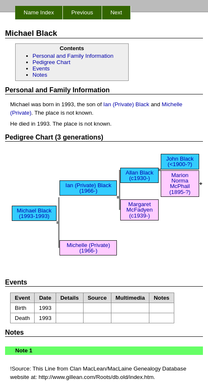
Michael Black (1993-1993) (34, 213)
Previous (82, 12)
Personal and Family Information (72, 56)
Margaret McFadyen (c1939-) (140, 210)
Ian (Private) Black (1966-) (88, 188)
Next (116, 12)
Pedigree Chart (51, 62)
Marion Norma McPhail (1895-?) (179, 183)
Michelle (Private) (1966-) (88, 248)
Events (41, 68)
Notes (39, 75)
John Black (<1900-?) (180, 161)
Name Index (39, 12)
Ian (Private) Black (126, 104)
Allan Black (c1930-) (140, 175)
